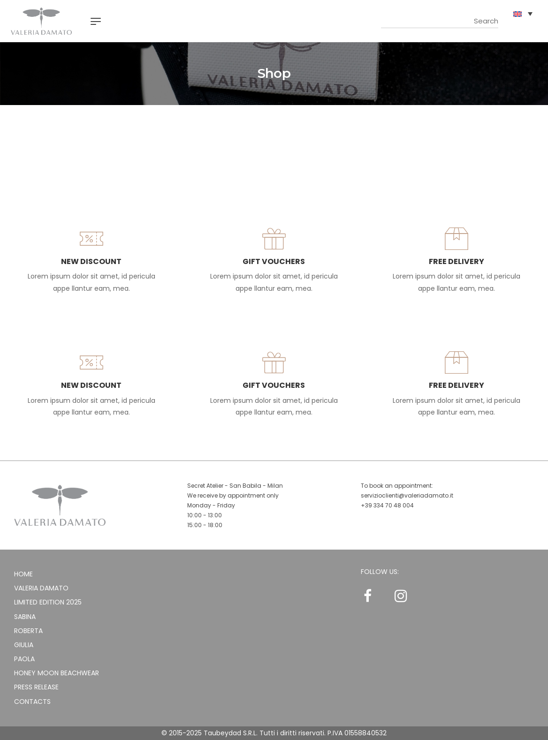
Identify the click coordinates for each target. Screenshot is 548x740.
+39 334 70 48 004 (387, 505)
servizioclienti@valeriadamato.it (407, 495)
